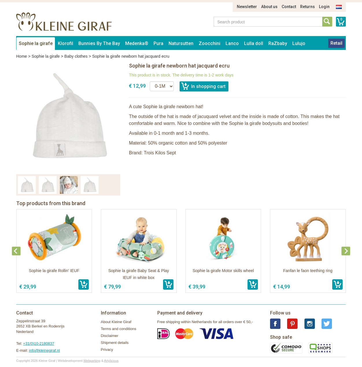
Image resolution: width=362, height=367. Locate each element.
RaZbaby (277, 43)
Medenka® (136, 43)
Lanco (232, 43)
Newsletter (247, 6)
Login (324, 6)
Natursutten (181, 43)
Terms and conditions (118, 329)
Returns (307, 6)
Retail (336, 43)
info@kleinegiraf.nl (44, 350)
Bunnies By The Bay (99, 43)
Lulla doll (253, 43)
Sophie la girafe (36, 43)
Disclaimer (110, 336)
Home (21, 56)
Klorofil (65, 43)
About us (269, 6)
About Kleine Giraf (116, 322)
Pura (158, 43)
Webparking (92, 360)
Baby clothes (76, 56)
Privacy (107, 349)
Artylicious (111, 360)
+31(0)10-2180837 (38, 343)
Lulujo (298, 43)
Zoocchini (209, 43)
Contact (289, 6)
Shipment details (115, 342)
